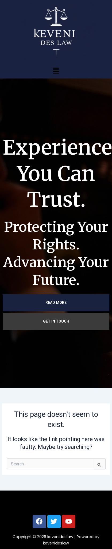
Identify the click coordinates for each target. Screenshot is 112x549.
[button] (56, 70)
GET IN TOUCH (56, 321)
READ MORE (56, 302)
